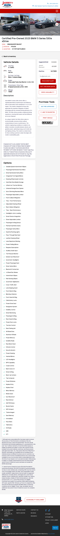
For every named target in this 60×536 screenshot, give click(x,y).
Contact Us (34, 510)
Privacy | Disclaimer (51, 520)
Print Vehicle (47, 118)
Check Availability (47, 92)
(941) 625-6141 (52, 3)
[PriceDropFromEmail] (47, 76)
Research (34, 516)
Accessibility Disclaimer (35, 499)
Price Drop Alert (48, 81)
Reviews (33, 513)
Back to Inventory (9, 56)
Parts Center (20, 513)
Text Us (55, 527)
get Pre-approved (47, 106)
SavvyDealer (51, 533)
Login (47, 523)
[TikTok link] (49, 510)
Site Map (48, 514)
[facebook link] (46, 510)
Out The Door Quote (47, 86)
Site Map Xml (49, 517)
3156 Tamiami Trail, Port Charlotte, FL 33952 (45, 6)
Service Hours (20, 510)
